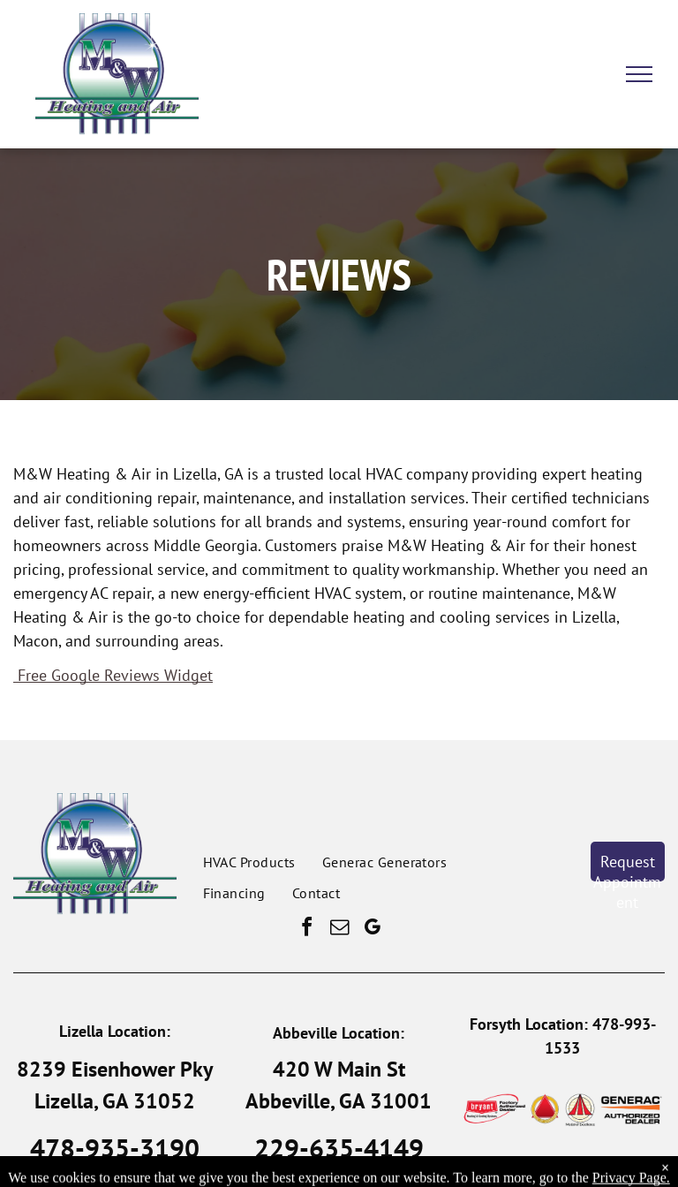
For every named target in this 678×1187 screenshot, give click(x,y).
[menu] (639, 74)
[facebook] (306, 929)
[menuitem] (249, 862)
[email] (339, 929)
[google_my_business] (372, 929)
